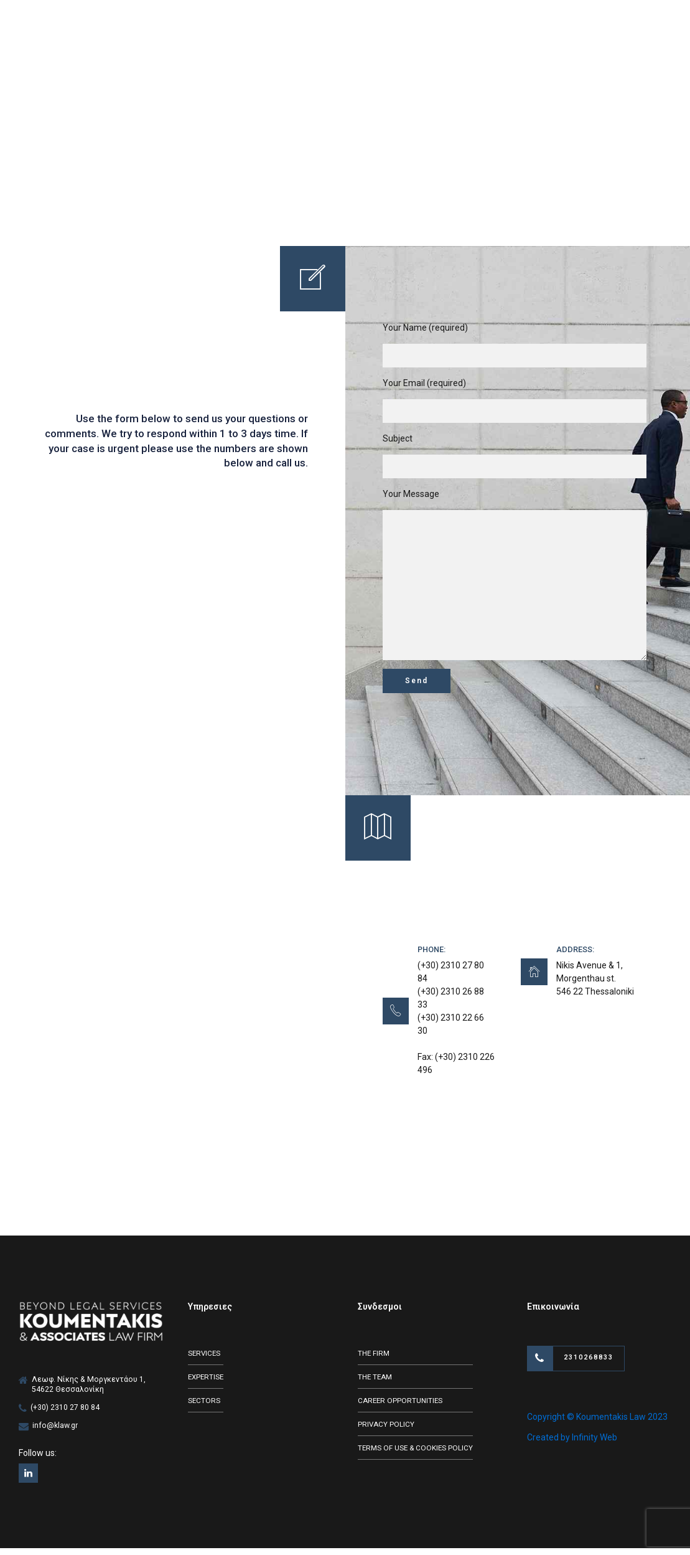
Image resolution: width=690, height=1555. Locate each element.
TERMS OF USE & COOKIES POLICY (417, 1456)
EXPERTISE (207, 1384)
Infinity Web (594, 1445)
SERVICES (205, 1360)
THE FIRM (375, 1360)
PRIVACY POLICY (386, 1431)
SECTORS (204, 1408)
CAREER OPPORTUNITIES (401, 1408)
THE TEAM (376, 1384)
